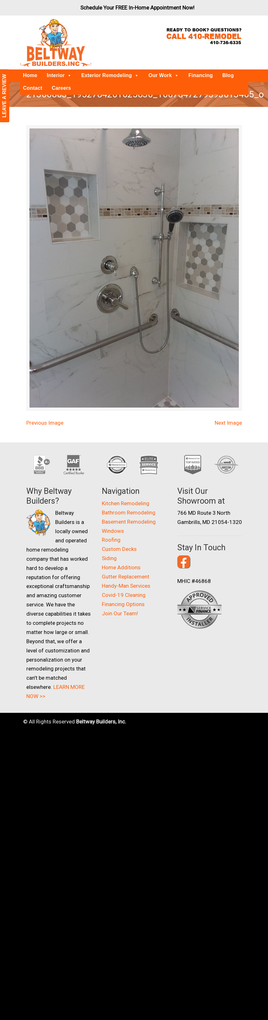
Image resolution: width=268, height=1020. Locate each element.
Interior (59, 75)
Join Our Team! (120, 604)
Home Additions (121, 558)
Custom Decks (119, 539)
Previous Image (44, 413)
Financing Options (123, 595)
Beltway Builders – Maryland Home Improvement (55, 42)
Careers (61, 88)
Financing (200, 75)
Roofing (111, 530)
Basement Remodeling (129, 512)
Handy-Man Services (126, 576)
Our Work (163, 75)
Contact (32, 88)
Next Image (228, 413)
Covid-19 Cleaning (124, 585)
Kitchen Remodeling (125, 494)
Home (30, 75)
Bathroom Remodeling (128, 503)
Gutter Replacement (125, 567)
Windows (113, 521)
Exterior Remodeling (110, 75)
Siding (109, 549)
